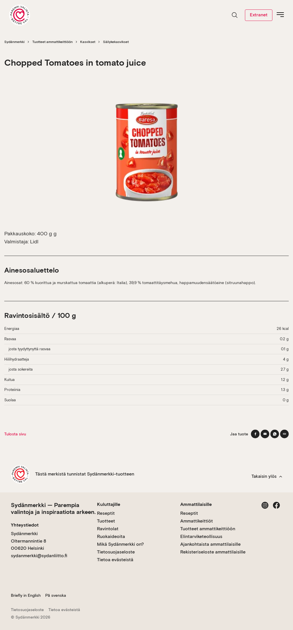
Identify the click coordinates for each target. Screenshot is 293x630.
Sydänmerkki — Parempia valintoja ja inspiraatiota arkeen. (53, 508)
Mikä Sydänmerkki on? (120, 544)
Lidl (34, 241)
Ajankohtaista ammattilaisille (210, 544)
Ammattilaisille (196, 504)
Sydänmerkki (14, 42)
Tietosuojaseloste (116, 552)
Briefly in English (26, 595)
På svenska (55, 595)
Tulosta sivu (15, 434)
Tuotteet (106, 521)
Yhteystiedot (25, 525)
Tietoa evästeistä (115, 559)
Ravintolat (107, 528)
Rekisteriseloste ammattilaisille (213, 552)
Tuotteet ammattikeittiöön (52, 42)
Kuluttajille (108, 504)
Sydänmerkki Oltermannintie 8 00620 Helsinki (28, 541)
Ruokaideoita (111, 536)
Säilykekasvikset (116, 42)
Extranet (259, 14)
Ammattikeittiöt (196, 521)
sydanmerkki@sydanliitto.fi (39, 555)
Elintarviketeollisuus (201, 536)
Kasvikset (87, 42)
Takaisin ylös (267, 476)
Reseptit (106, 513)
